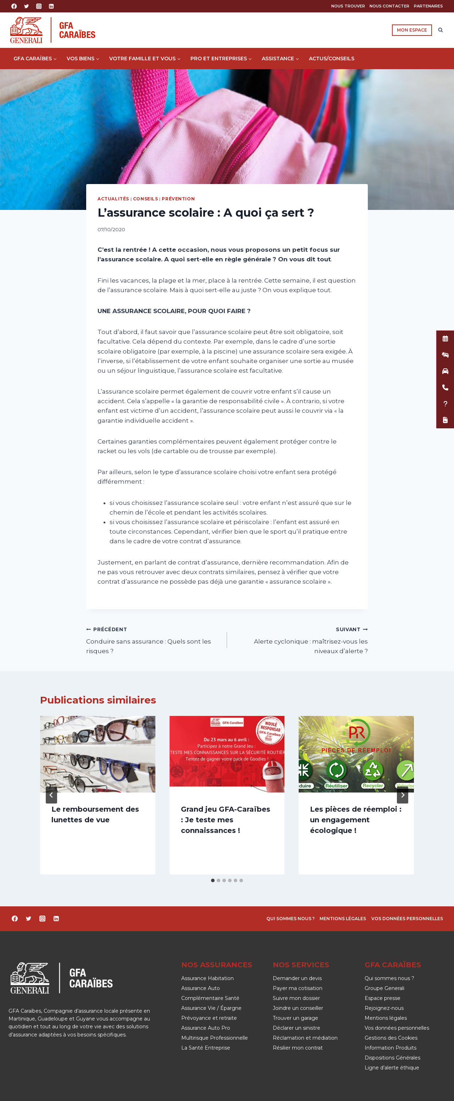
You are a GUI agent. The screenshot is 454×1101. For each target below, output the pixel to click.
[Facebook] (14, 6)
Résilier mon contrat (298, 1048)
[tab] (213, 880)
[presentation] (97, 754)
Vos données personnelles (407, 918)
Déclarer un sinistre (296, 1028)
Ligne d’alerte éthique (392, 1067)
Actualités (113, 198)
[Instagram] (38, 6)
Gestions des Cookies (391, 1038)
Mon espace (412, 30)
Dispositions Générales (392, 1058)
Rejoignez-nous (384, 1008)
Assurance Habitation (207, 978)
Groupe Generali (384, 988)
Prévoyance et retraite (209, 1018)
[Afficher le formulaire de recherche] (440, 30)
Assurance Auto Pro (205, 1028)
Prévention (178, 198)
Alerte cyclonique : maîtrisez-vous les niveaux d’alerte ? (300, 639)
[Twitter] (26, 6)
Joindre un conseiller (298, 1008)
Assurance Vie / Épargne (211, 1008)
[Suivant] (402, 794)
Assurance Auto (200, 988)
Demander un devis (297, 978)
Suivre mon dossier (296, 998)
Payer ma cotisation (297, 988)
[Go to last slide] (51, 794)
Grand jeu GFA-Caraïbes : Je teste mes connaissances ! (225, 820)
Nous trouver (348, 6)
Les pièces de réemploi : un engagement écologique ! (356, 820)
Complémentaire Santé (210, 998)
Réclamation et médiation (305, 1038)
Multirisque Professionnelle (214, 1038)
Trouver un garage (295, 1018)
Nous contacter (389, 6)
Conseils (145, 198)
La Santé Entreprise (205, 1048)
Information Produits (390, 1048)
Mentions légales (343, 918)
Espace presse (382, 998)
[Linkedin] (51, 6)
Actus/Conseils (331, 58)
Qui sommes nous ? (290, 918)
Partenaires (428, 6)
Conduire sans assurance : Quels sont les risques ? (153, 639)
